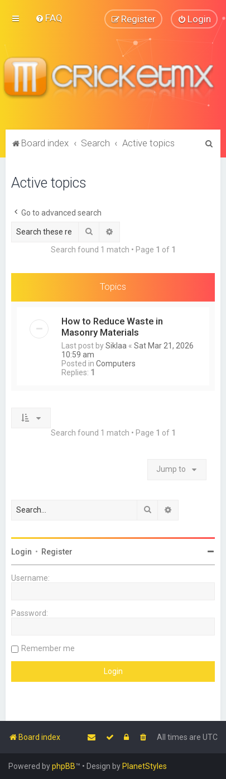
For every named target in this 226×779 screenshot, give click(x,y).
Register (57, 551)
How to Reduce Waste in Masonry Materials (112, 326)
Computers (116, 363)
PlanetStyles (144, 766)
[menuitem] (48, 17)
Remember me (48, 647)
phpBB (63, 766)
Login (21, 551)
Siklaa (116, 345)
